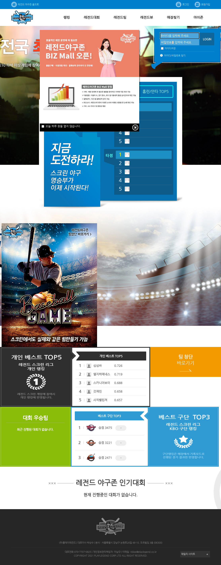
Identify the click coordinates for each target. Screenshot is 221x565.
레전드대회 (92, 17)
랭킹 (66, 17)
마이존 (198, 17)
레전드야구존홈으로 (28, 4)
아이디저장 (168, 48)
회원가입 (205, 4)
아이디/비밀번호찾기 (174, 55)
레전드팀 (120, 17)
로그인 (185, 4)
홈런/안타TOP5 (155, 91)
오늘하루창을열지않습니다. (61, 126)
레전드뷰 (146, 17)
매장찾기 (173, 17)
